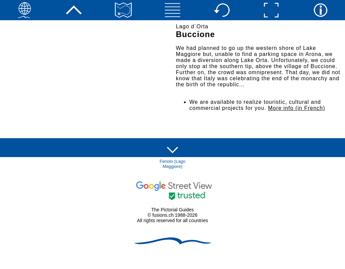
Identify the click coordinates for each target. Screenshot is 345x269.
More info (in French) (296, 108)
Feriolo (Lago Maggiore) (173, 164)
